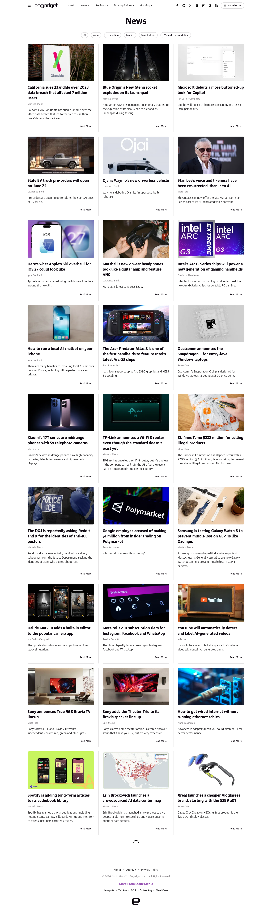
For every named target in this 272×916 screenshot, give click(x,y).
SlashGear (162, 890)
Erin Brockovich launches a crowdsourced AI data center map (132, 798)
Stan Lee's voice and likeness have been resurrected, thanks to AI (207, 183)
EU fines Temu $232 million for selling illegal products (210, 440)
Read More (86, 126)
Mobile (130, 35)
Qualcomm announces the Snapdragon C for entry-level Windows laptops (203, 354)
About (117, 870)
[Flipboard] (203, 5)
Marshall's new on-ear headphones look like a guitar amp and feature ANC (133, 269)
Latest (70, 5)
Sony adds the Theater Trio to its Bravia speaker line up (131, 714)
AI (84, 35)
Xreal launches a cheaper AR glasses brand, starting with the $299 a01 (209, 798)
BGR (133, 890)
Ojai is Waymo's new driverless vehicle (136, 180)
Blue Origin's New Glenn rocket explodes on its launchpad (130, 90)
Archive (131, 870)
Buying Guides (123, 5)
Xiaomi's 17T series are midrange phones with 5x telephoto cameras (58, 440)
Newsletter (232, 5)
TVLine (122, 890)
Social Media (148, 35)
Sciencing (146, 890)
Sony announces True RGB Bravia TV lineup (59, 714)
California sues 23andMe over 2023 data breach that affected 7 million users (58, 93)
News (83, 5)
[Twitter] (190, 5)
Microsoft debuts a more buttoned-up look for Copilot (211, 90)
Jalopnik (109, 890)
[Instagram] (183, 5)
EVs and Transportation (176, 35)
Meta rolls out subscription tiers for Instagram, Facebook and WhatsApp (134, 630)
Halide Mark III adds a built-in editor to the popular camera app (59, 630)
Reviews (101, 5)
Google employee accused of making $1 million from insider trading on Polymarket (135, 536)
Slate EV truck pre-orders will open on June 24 (58, 183)
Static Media (118, 876)
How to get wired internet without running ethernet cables (208, 714)
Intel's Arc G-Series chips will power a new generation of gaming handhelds (210, 266)
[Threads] (210, 5)
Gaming (145, 5)
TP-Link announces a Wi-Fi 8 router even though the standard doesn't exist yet (133, 443)
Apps (96, 35)
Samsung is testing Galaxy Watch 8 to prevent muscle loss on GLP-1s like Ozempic (210, 536)
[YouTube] (196, 5)
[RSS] (216, 5)
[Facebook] (177, 5)
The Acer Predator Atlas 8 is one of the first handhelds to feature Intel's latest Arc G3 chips (134, 354)
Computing (113, 35)
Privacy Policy (150, 870)
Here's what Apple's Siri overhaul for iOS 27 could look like (59, 266)
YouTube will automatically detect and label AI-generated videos (207, 630)
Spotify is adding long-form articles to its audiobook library (59, 798)
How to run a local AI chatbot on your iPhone (60, 351)
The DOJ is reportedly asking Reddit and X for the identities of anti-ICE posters (59, 536)
